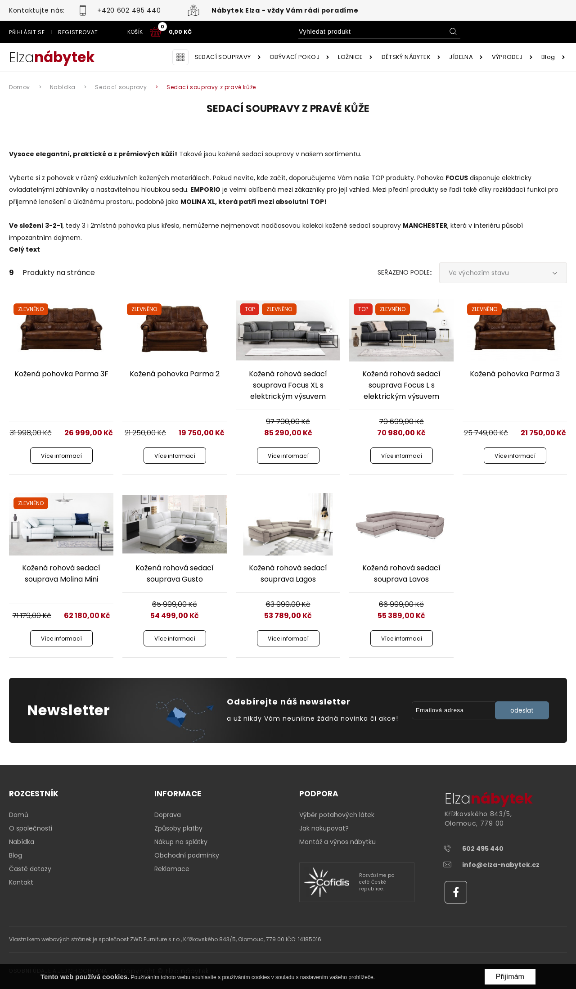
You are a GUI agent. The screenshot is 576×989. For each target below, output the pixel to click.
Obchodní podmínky (186, 855)
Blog (548, 57)
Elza (51, 57)
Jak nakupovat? (324, 828)
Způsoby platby (178, 828)
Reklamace (171, 868)
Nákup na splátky (180, 841)
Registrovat (453, 32)
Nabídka (21, 841)
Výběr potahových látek (336, 814)
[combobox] (503, 272)
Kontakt (21, 882)
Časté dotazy (30, 868)
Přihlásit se (402, 32)
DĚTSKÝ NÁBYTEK (406, 57)
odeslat (522, 710)
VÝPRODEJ (507, 57)
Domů (18, 814)
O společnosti (30, 828)
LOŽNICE (350, 57)
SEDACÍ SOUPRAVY (223, 57)
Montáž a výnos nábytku (337, 841)
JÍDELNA (461, 57)
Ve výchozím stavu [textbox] (479, 272)
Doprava (167, 814)
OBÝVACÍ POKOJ (295, 57)
